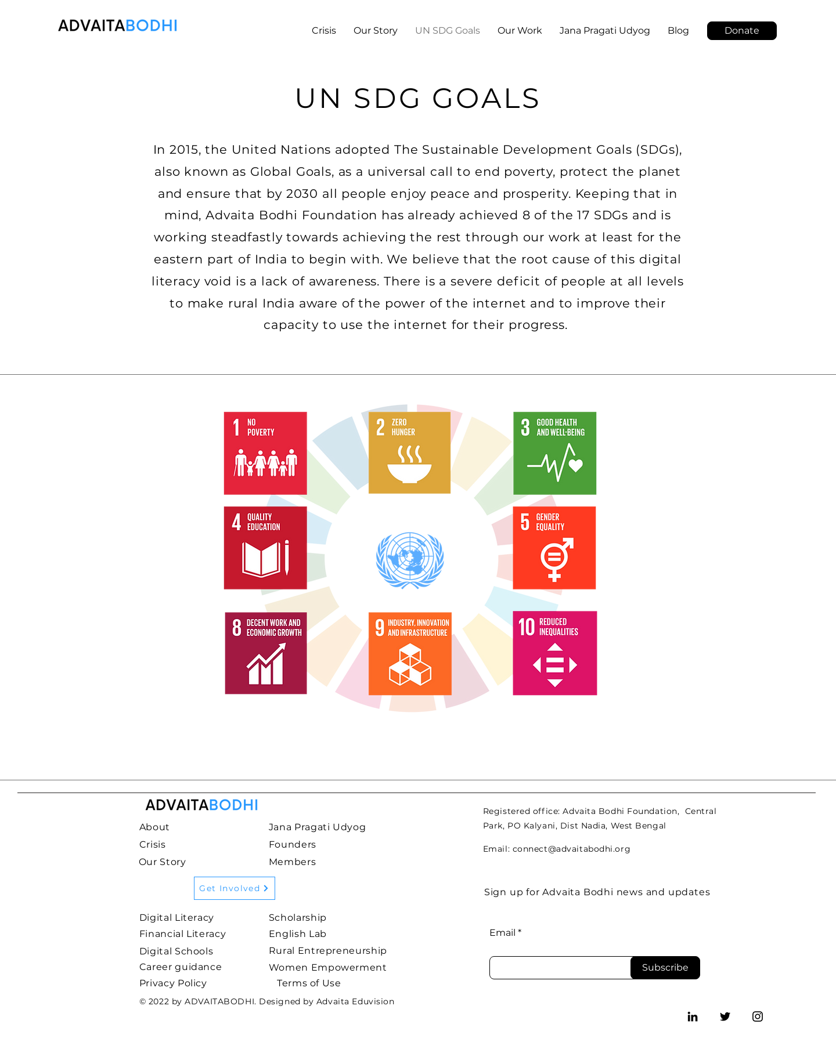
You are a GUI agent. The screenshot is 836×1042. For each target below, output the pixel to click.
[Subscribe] (665, 967)
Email (502, 933)
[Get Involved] (234, 888)
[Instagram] (758, 1016)
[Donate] (742, 30)
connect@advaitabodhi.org (571, 849)
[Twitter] (725, 1016)
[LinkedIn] (693, 1016)
